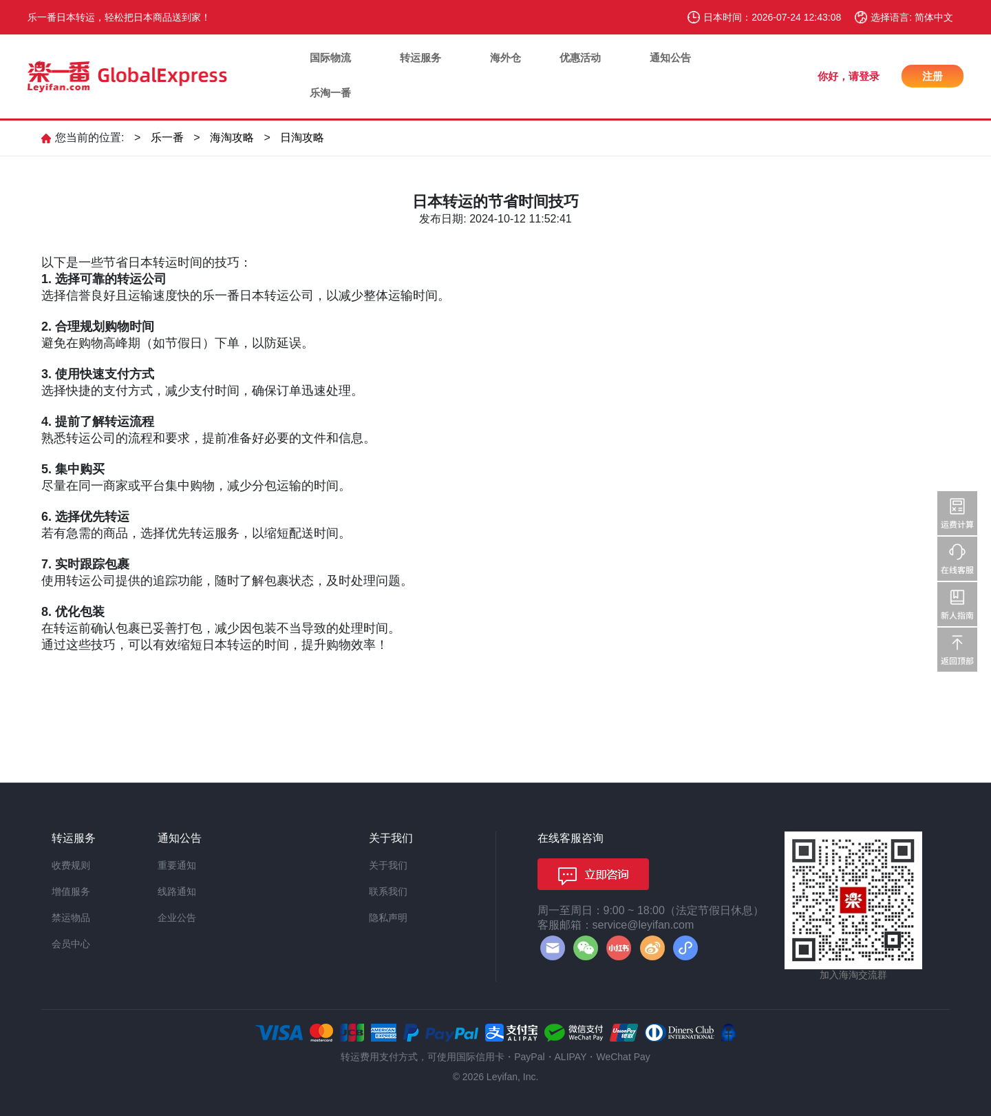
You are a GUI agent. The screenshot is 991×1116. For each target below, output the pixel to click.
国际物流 (330, 57)
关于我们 (388, 865)
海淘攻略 (232, 137)
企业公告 (177, 917)
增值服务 (71, 891)
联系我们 (388, 891)
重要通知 (177, 865)
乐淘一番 (330, 93)
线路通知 (177, 891)
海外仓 (505, 57)
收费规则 (71, 865)
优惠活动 (580, 57)
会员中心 (71, 943)
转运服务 (420, 57)
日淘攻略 (302, 137)
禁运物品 (71, 917)
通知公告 (670, 57)
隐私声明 (388, 917)
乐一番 (167, 137)
